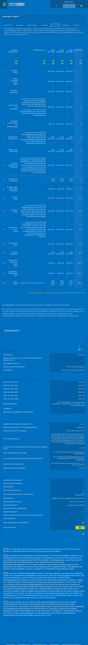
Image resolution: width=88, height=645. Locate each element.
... (84, 71)
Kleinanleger (19, 25)
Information (69, 2)
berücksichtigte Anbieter (35, 292)
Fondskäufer (65, 25)
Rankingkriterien (50, 292)
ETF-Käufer (76, 25)
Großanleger (44, 25)
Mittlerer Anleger (32, 25)
